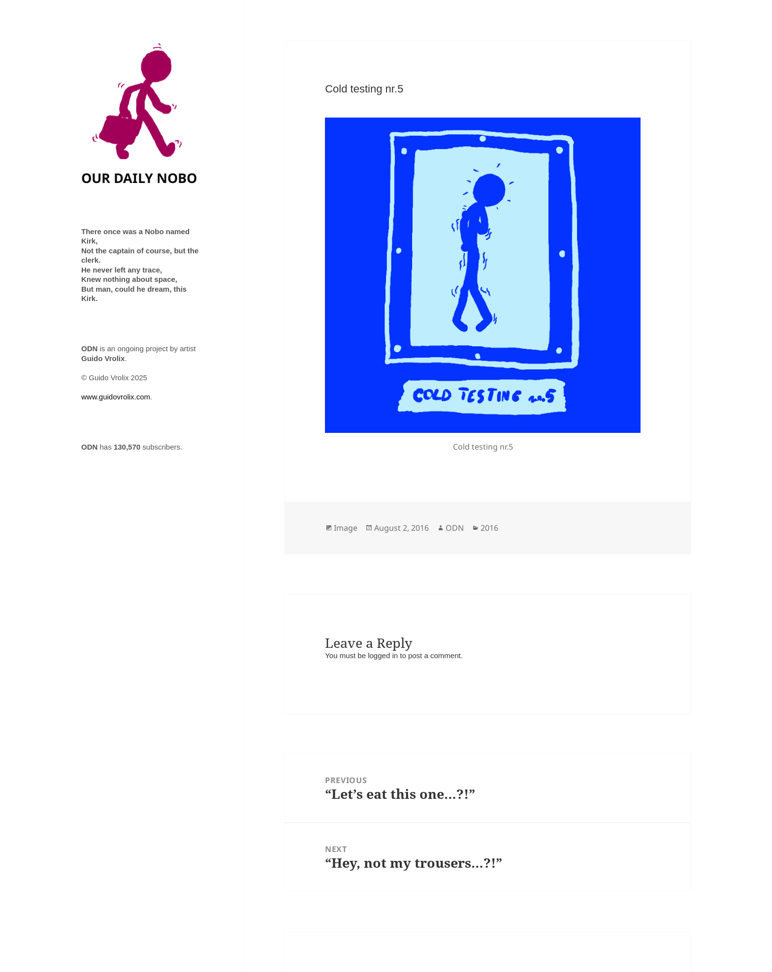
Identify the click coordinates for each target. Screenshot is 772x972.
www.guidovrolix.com (115, 397)
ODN (455, 527)
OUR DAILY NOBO (139, 178)
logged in (383, 655)
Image (345, 527)
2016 (489, 527)
